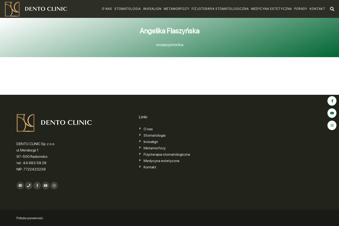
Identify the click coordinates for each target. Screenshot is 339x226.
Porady (300, 9)
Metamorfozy (176, 9)
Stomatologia (127, 9)
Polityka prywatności (29, 218)
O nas (107, 9)
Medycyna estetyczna (271, 9)
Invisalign (152, 9)
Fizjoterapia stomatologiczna (220, 9)
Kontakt (317, 9)
